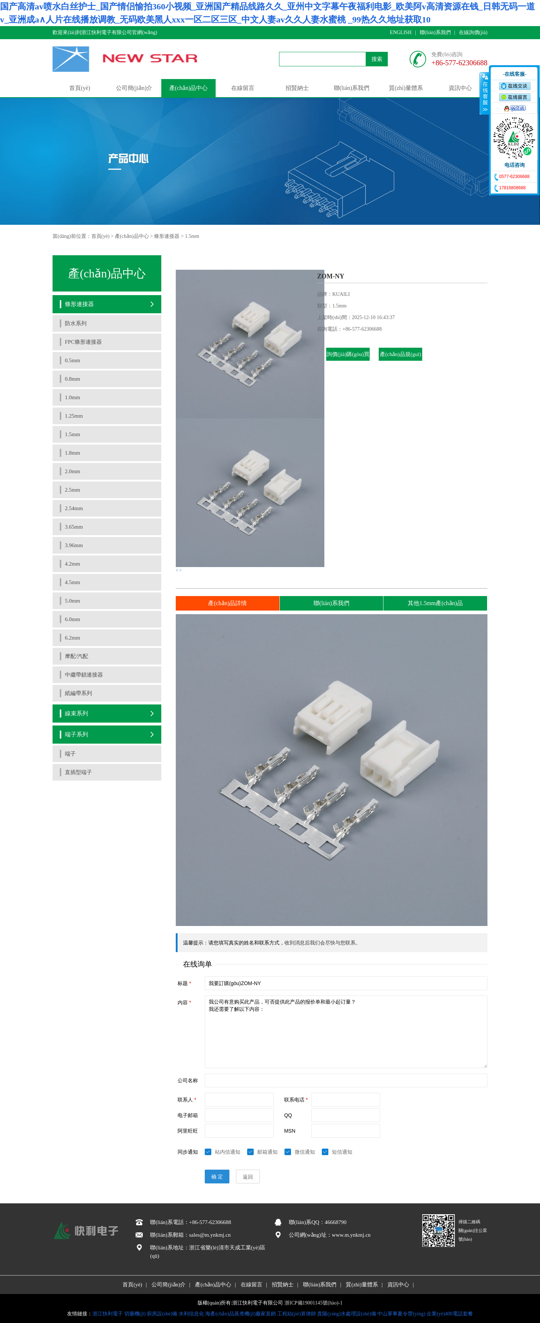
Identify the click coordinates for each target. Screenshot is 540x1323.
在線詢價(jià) (473, 32)
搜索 (376, 59)
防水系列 (76, 323)
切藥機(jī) (135, 1313)
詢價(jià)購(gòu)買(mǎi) (348, 360)
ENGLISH (401, 32)
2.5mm (72, 490)
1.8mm (72, 453)
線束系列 (76, 713)
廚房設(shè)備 (162, 1313)
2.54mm (74, 508)
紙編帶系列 (78, 693)
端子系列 (76, 734)
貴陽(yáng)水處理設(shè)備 (346, 1313)
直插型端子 (78, 772)
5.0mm (72, 601)
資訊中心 (460, 88)
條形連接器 (166, 236)
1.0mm (72, 397)
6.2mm (72, 638)
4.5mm (72, 582)
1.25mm (74, 416)
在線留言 (242, 88)
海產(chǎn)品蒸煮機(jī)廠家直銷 (240, 1313)
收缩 (484, 93)
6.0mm (72, 619)
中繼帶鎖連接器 (84, 675)
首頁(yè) (79, 88)
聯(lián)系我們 (435, 32)
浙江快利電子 (107, 1313)
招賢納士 (297, 88)
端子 (70, 754)
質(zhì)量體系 (406, 88)
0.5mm (72, 360)
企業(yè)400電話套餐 (450, 1313)
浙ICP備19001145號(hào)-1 (313, 1303)
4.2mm (72, 564)
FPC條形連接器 (83, 342)
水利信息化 (191, 1313)
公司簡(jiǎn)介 (134, 88)
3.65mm (74, 527)
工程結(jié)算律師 (296, 1313)
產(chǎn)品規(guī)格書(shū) (400, 360)
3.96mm (74, 545)
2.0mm (72, 471)
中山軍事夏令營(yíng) (401, 1313)
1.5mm (192, 236)
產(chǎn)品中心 (188, 88)
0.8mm (72, 379)
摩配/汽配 (76, 656)
